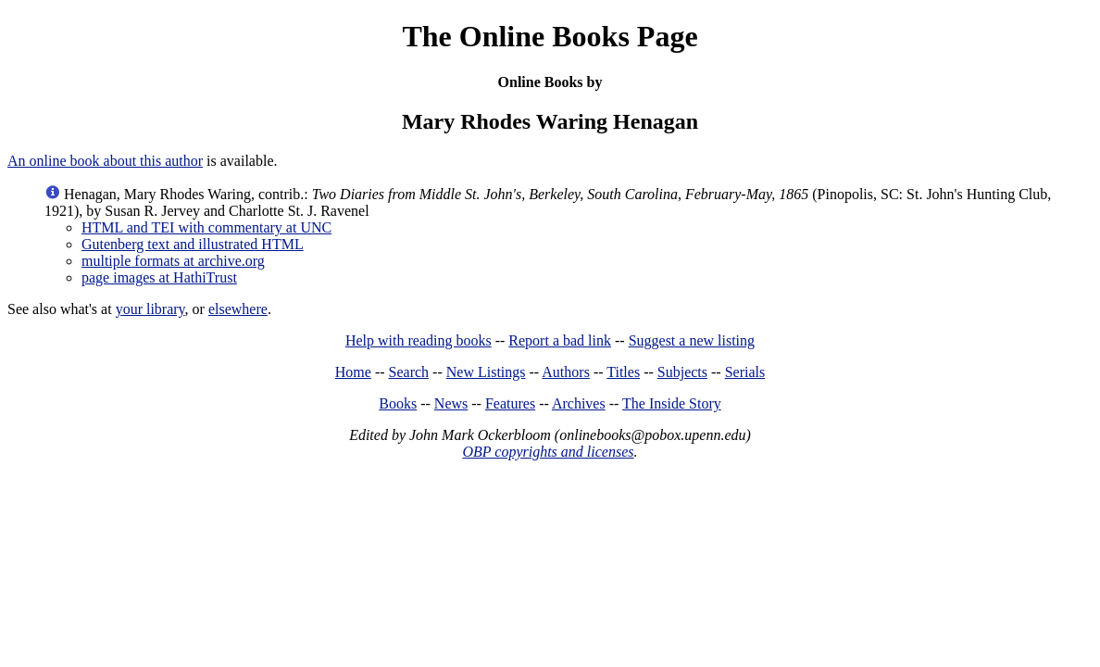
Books (398, 403)
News (451, 403)
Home (353, 372)
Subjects (682, 372)
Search (409, 372)
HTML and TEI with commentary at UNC (206, 227)
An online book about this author (105, 161)
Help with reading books (418, 340)
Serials (745, 372)
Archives (579, 403)
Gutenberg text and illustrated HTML (192, 244)
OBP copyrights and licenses (547, 451)
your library (150, 309)
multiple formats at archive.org (173, 261)
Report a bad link (559, 340)
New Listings (486, 372)
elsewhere (238, 309)
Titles (623, 372)
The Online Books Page (549, 36)
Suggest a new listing (692, 340)
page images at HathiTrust (159, 277)
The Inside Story (671, 403)
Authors (566, 372)
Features (510, 403)
